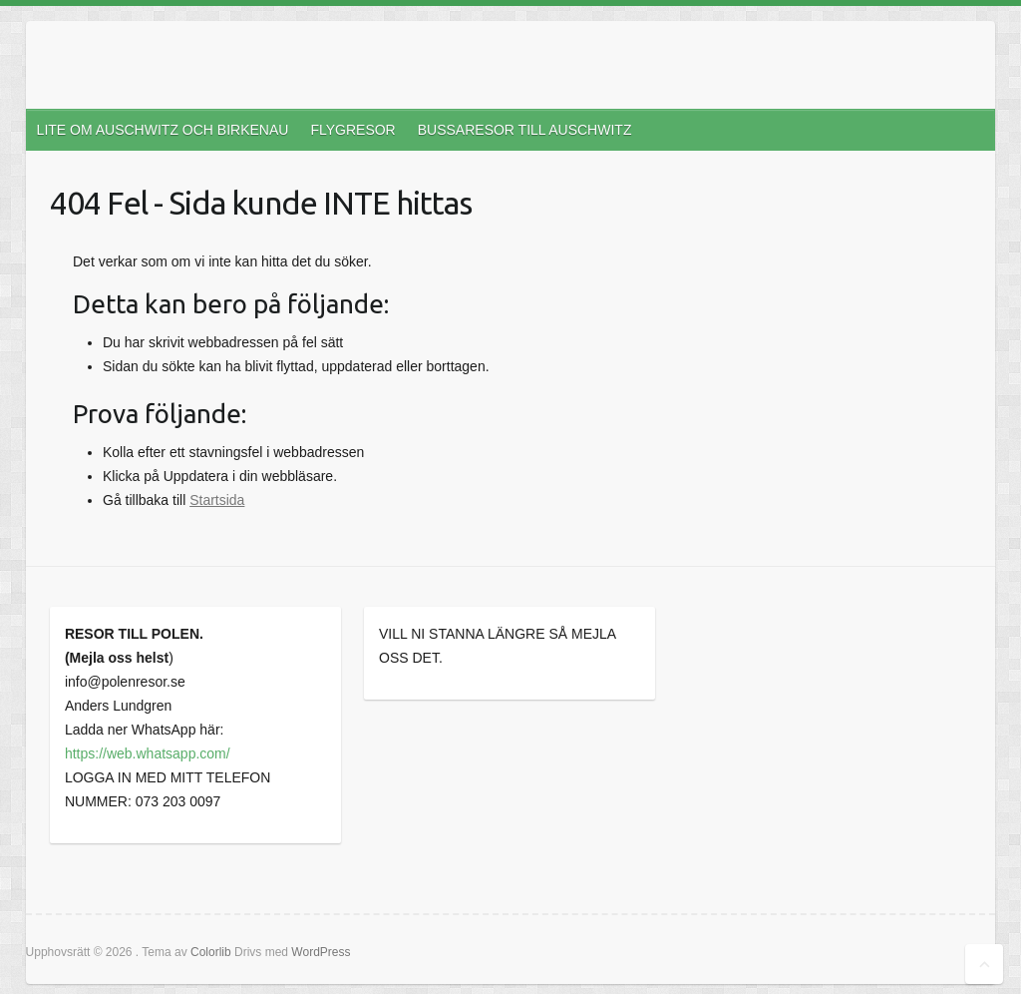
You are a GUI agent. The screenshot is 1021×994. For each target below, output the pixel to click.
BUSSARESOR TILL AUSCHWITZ (525, 130)
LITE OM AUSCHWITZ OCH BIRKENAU (163, 130)
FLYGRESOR (352, 130)
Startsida (216, 500)
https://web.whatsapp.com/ (147, 753)
